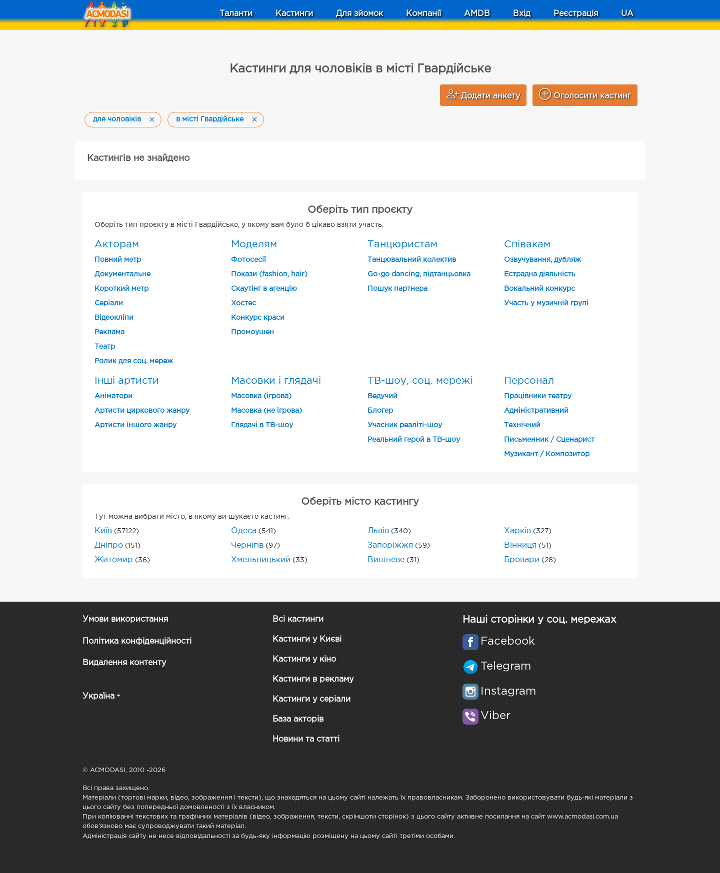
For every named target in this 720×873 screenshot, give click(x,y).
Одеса (243, 531)
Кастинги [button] (294, 13)
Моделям (254, 244)
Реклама (109, 332)
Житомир (113, 560)
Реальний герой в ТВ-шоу (414, 440)
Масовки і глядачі (276, 380)
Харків (517, 531)
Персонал (529, 380)
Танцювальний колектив (412, 260)
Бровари (522, 560)
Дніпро (108, 545)
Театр (104, 347)
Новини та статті (306, 739)
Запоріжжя (390, 545)
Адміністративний (536, 411)
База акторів (298, 719)
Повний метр (117, 260)
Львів (378, 531)
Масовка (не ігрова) (266, 411)
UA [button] (627, 13)
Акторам (116, 244)
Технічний (522, 425)
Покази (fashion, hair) (269, 274)
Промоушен (252, 332)
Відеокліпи (114, 318)
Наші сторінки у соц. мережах (539, 619)
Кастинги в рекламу (313, 679)
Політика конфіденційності (137, 641)
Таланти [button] (236, 13)
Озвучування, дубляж (542, 260)
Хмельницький (260, 560)
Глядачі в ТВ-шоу (262, 425)
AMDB (477, 13)
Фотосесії (248, 260)
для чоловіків (117, 119)
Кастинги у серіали (311, 699)
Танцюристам (403, 244)
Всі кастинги (298, 619)
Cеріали (108, 303)
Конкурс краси (257, 318)
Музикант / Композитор (547, 454)
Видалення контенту (124, 663)
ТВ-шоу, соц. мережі (420, 380)
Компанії (423, 13)
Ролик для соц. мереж (133, 361)
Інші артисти (126, 380)
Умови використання (125, 619)
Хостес (243, 303)
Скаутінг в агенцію (264, 289)
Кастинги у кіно (304, 659)
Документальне (122, 274)
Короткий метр (121, 289)
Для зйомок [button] (359, 13)
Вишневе (386, 560)
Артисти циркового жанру (142, 411)
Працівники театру (538, 396)
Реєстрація (576, 13)
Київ (103, 531)
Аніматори (113, 396)
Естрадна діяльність (540, 274)
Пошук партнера (398, 289)
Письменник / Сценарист (549, 440)
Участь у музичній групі (546, 303)
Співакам (527, 244)
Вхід (521, 13)
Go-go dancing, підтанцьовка (419, 274)
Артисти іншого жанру (135, 425)
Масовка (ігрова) (261, 396)
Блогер (380, 411)
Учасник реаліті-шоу (405, 425)
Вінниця (520, 545)
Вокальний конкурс (539, 289)
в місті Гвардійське (210, 119)
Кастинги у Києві (307, 639)
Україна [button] (98, 696)
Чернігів (247, 545)
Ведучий (383, 396)
